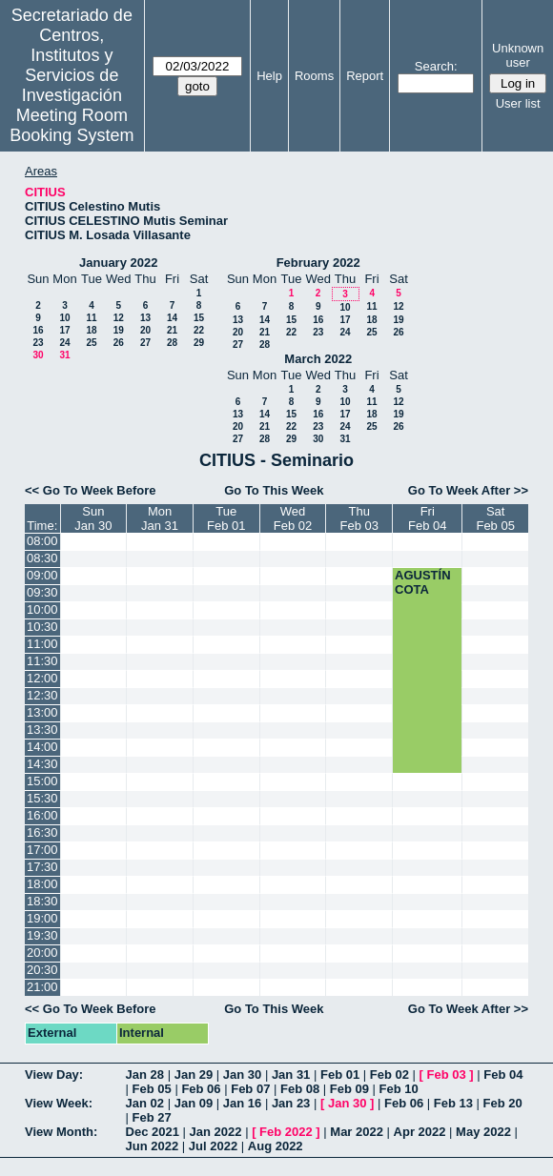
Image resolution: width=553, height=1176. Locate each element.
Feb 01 (339, 1074)
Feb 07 (250, 1089)
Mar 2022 (356, 1132)
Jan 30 (242, 1074)
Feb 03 (446, 1074)
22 (199, 330)
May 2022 (483, 1132)
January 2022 (118, 262)
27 (145, 342)
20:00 (42, 952)
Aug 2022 (275, 1146)
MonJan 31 (159, 518)
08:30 (42, 558)
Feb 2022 (286, 1132)
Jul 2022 (213, 1146)
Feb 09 (349, 1089)
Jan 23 (291, 1103)
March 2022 (318, 359)
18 (91, 330)
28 (172, 342)
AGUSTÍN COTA (423, 582)
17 (64, 330)
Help (269, 76)
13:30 (42, 729)
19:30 (42, 935)
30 (37, 355)
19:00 (42, 918)
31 (64, 355)
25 (91, 342)
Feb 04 (502, 1074)
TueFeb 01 (226, 518)
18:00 (42, 884)
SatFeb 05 (495, 518)
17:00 (42, 849)
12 (118, 318)
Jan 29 (193, 1074)
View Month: (61, 1132)
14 (172, 318)
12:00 (42, 678)
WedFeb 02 (293, 518)
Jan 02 (145, 1103)
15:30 (42, 798)
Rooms (314, 76)
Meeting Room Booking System (71, 125)
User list (518, 103)
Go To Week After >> (468, 490)
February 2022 (318, 262)
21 (172, 330)
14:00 (42, 747)
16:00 (42, 815)
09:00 (42, 575)
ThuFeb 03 (359, 518)
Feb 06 (200, 1089)
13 (145, 318)
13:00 (42, 712)
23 (37, 342)
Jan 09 (193, 1103)
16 (37, 330)
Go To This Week (273, 490)
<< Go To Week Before (90, 490)
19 (118, 330)
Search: (436, 66)
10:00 (42, 609)
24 (64, 342)
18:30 (42, 901)
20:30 (42, 970)
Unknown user (517, 55)
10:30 (42, 626)
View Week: (58, 1103)
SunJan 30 (93, 518)
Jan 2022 (216, 1132)
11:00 (42, 644)
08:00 (42, 541)
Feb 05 (152, 1089)
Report (364, 76)
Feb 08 (299, 1089)
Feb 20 (502, 1103)
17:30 (42, 867)
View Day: (54, 1074)
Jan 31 (291, 1074)
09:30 (42, 592)
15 (199, 318)
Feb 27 (152, 1117)
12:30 (42, 695)
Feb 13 (453, 1103)
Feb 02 (389, 1074)
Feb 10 (399, 1089)
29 (199, 342)
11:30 (42, 661)
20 (145, 330)
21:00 (42, 987)
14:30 (42, 764)
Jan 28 (145, 1074)
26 (118, 342)
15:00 (42, 781)
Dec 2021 (152, 1132)
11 (91, 318)
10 (64, 318)
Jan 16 (242, 1103)
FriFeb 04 (427, 518)
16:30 (42, 832)
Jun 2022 (152, 1146)
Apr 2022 (420, 1132)
